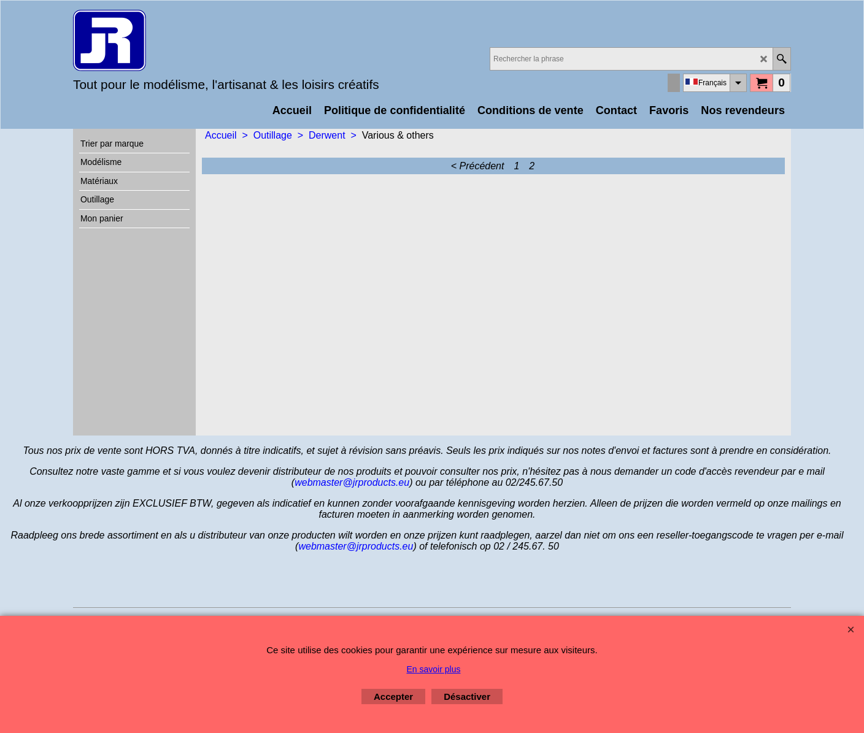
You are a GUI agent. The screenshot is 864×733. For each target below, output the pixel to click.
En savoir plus (434, 669)
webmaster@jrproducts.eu (352, 482)
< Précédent (477, 166)
